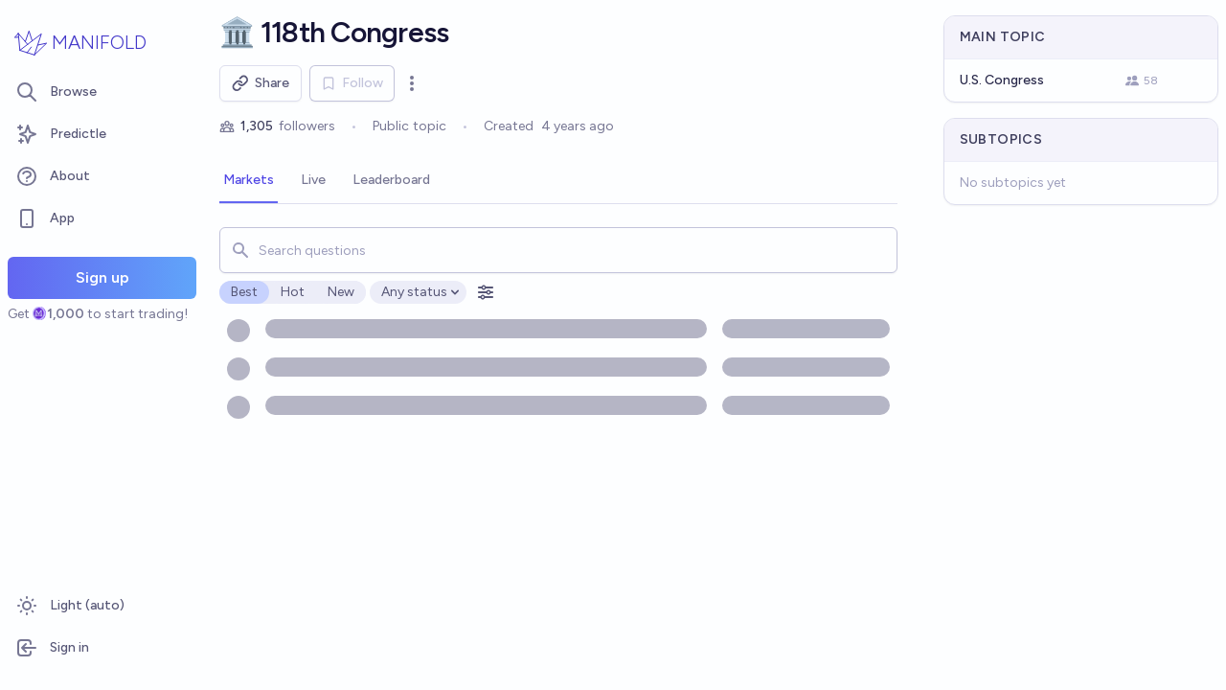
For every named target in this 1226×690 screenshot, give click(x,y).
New (341, 292)
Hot (293, 292)
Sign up (102, 277)
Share (260, 83)
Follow (352, 83)
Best (244, 292)
